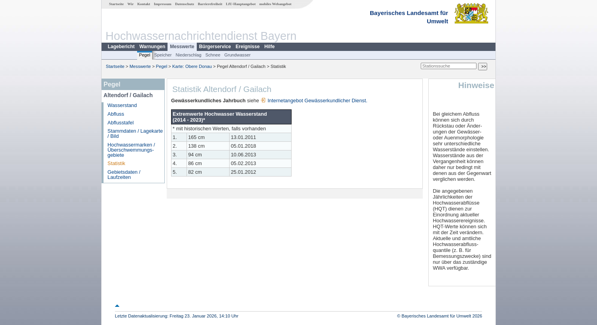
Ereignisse (247, 46)
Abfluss (115, 114)
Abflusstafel (120, 123)
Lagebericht (121, 46)
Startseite (116, 4)
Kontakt (143, 4)
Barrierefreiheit (210, 4)
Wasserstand (122, 105)
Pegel (145, 55)
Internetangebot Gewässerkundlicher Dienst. (313, 100)
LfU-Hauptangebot (241, 4)
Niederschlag (188, 55)
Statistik (116, 163)
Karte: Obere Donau (192, 66)
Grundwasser (237, 55)
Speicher (162, 55)
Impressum (162, 4)
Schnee (212, 55)
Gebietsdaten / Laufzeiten (123, 174)
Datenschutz (184, 4)
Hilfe (269, 46)
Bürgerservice (215, 46)
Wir (131, 4)
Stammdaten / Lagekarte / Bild (135, 133)
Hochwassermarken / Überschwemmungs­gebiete (131, 150)
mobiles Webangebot (275, 4)
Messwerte (182, 46)
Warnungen (152, 46)
